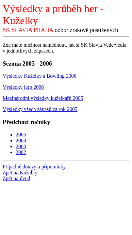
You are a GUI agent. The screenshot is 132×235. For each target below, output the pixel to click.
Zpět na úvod (16, 178)
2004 (21, 140)
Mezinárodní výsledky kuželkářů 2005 (43, 98)
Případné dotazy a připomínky (34, 166)
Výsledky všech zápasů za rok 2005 (40, 109)
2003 (21, 146)
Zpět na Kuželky (20, 172)
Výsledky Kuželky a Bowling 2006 (39, 76)
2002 (21, 152)
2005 (21, 134)
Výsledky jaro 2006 (23, 87)
